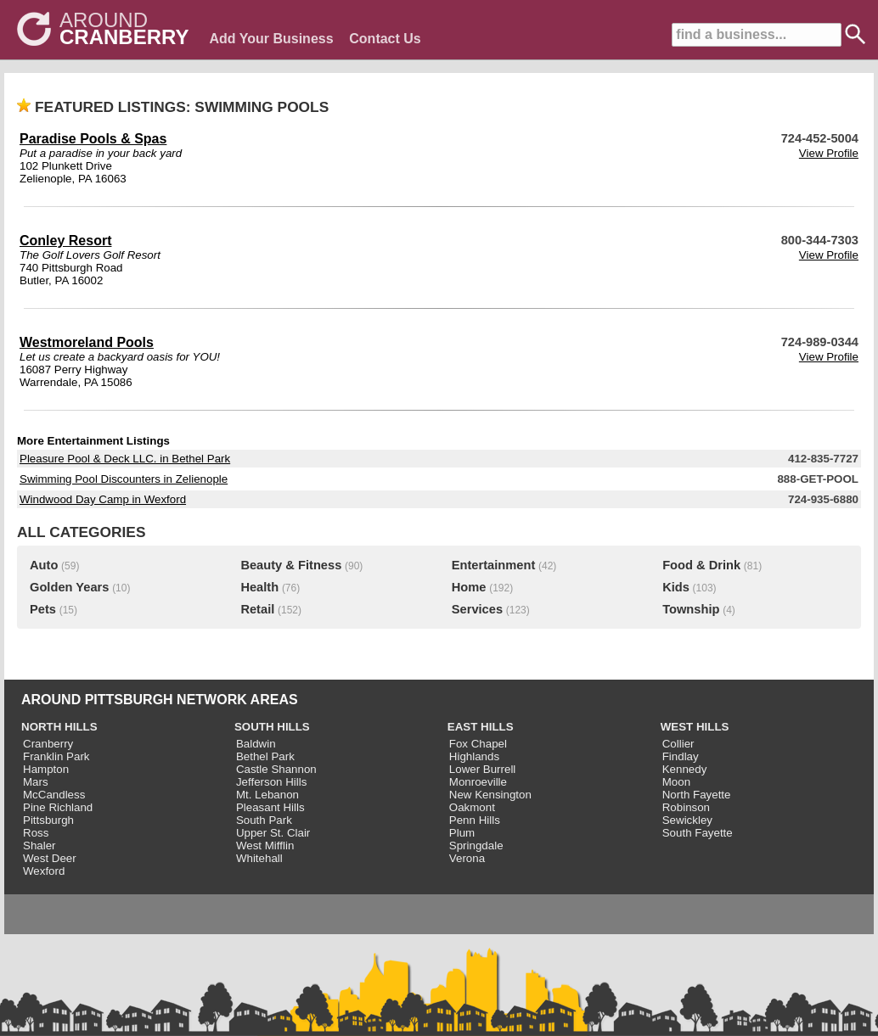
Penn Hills (474, 820)
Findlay (680, 756)
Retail (257, 609)
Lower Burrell (482, 769)
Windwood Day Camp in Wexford (103, 499)
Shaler (39, 845)
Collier (678, 743)
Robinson (686, 807)
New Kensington (490, 794)
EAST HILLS (480, 726)
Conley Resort (65, 240)
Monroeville (478, 782)
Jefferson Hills (271, 782)
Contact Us (384, 38)
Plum (462, 832)
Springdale (476, 845)
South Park (264, 820)
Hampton (46, 769)
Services (477, 609)
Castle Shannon (276, 769)
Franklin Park (56, 756)
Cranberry (48, 743)
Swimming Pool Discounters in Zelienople (124, 479)
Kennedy (684, 769)
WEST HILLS (695, 726)
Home (469, 587)
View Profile (828, 153)
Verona (467, 858)
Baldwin (256, 743)
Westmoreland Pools (87, 342)
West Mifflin (265, 845)
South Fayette (697, 832)
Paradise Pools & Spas (93, 139)
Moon (676, 782)
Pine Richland (58, 807)
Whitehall (259, 858)
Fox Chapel (478, 743)
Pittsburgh (48, 820)
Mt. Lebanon (267, 794)
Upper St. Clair (273, 832)
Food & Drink (701, 565)
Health (259, 587)
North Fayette (696, 794)
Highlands (474, 756)
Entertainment (494, 565)
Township (690, 609)
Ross (35, 832)
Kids (675, 587)
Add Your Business (271, 38)
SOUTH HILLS (272, 726)
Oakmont (472, 807)
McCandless (54, 794)
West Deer (49, 858)
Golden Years (69, 587)
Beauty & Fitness (290, 565)
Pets (43, 609)
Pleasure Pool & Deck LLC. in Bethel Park (125, 458)
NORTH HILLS (59, 726)
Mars (35, 782)
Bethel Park (265, 756)
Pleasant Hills (270, 807)
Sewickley (687, 820)
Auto (44, 565)
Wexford (44, 871)
